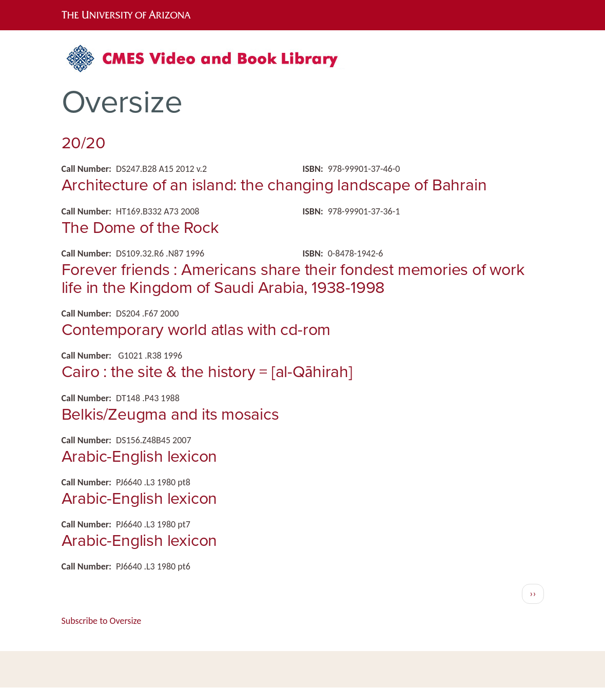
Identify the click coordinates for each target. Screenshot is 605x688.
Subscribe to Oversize (102, 620)
